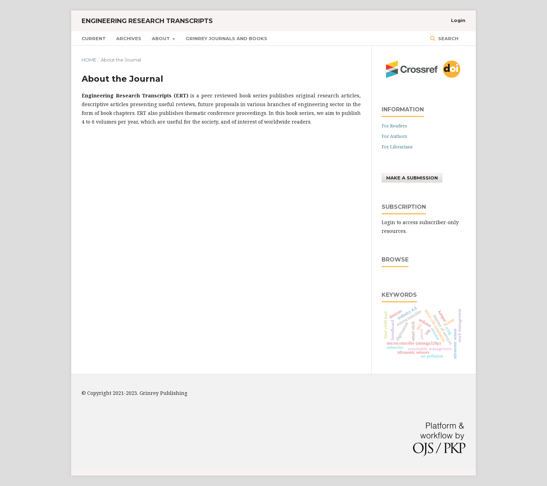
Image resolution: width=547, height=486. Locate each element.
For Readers (394, 126)
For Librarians (397, 146)
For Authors (394, 136)
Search (447, 38)
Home (89, 59)
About (161, 38)
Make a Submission (412, 178)
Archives (128, 38)
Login (458, 20)
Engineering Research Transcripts (147, 21)
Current (94, 38)
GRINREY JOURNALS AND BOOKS (226, 38)
